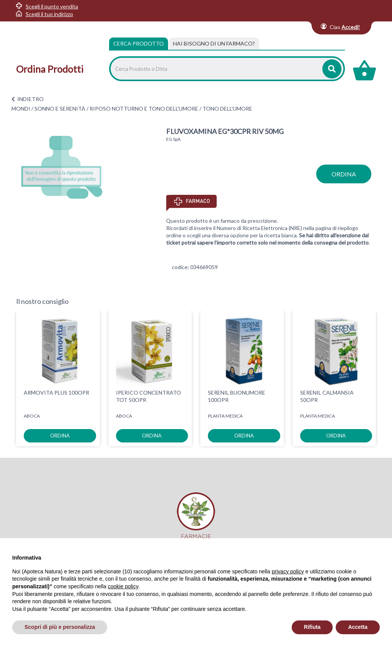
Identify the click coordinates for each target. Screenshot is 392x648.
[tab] (214, 44)
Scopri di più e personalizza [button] (59, 627)
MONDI (20, 108)
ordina (344, 174)
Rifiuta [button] (312, 627)
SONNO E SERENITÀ (59, 108)
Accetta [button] (358, 627)
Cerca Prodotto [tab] (138, 43)
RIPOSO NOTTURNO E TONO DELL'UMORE (144, 108)
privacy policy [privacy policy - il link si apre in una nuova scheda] (288, 571)
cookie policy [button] (123, 586)
